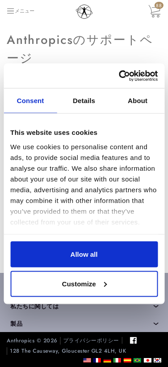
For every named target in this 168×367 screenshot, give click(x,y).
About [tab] (137, 100)
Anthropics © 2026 (32, 341)
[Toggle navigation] (20, 10)
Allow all (84, 254)
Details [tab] (84, 100)
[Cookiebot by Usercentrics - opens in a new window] (120, 76)
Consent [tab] (30, 100)
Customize (84, 283)
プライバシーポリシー (91, 341)
